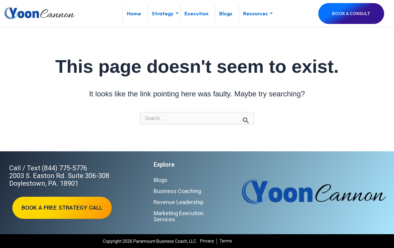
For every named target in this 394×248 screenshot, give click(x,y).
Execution (196, 13)
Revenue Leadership (178, 202)
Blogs (225, 13)
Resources (257, 13)
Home (134, 13)
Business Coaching (177, 191)
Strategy (165, 13)
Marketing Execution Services (178, 216)
